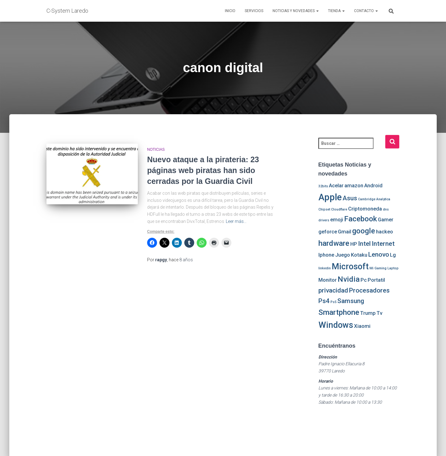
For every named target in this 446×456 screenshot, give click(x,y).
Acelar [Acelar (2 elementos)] (336, 185)
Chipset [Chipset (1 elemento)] (324, 209)
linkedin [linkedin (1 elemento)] (324, 268)
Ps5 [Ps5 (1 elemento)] (333, 302)
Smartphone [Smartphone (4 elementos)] (338, 312)
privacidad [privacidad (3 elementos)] (333, 290)
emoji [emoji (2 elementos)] (336, 219)
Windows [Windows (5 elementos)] (335, 325)
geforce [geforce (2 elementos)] (327, 231)
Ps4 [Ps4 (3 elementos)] (324, 301)
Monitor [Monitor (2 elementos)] (327, 280)
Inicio (230, 11)
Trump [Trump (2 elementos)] (368, 313)
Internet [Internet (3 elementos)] (383, 243)
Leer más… (236, 221)
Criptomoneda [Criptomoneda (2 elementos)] (365, 209)
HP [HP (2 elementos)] (353, 244)
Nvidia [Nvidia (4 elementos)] (349, 279)
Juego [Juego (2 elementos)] (342, 255)
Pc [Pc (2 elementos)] (364, 280)
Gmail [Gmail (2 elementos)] (344, 231)
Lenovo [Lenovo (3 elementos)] (378, 254)
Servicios (254, 11)
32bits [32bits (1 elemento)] (323, 186)
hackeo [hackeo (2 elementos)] (384, 231)
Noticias (156, 149)
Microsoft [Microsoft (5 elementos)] (350, 266)
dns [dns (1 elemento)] (386, 209)
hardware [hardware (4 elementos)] (333, 243)
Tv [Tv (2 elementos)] (379, 313)
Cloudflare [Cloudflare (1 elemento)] (339, 209)
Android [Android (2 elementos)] (373, 185)
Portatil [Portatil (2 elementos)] (376, 280)
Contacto (366, 11)
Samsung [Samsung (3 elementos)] (350, 301)
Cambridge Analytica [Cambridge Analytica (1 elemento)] (374, 199)
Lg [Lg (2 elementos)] (393, 255)
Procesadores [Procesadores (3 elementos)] (369, 290)
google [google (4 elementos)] (363, 231)
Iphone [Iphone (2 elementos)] (326, 255)
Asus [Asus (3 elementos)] (350, 198)
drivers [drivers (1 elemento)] (323, 220)
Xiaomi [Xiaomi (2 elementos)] (362, 326)
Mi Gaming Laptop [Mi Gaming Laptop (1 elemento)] (384, 268)
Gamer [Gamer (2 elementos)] (385, 219)
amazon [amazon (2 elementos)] (353, 185)
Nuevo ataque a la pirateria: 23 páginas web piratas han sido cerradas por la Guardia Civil (203, 170)
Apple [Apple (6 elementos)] (330, 197)
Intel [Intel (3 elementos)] (364, 243)
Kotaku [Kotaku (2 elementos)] (359, 255)
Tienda (336, 11)
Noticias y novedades (296, 11)
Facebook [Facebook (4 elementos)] (360, 219)
